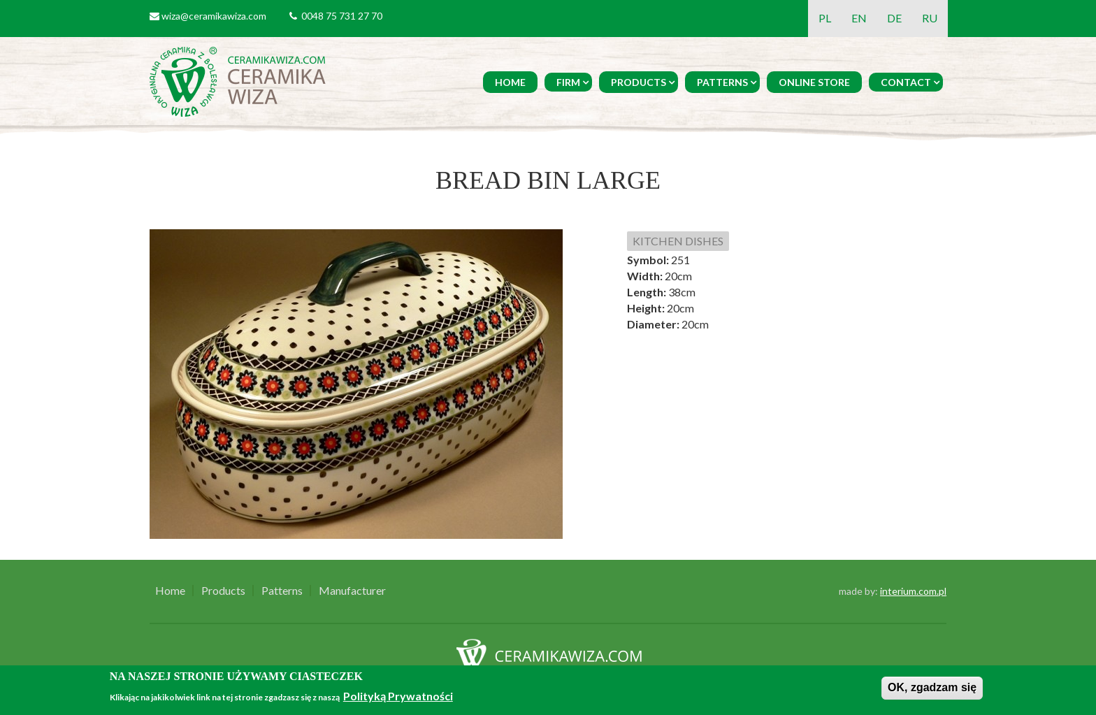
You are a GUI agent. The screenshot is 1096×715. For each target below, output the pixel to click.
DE (894, 17)
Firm (568, 82)
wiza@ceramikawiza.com (213, 16)
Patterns (722, 82)
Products (638, 82)
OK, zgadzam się (932, 687)
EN (859, 17)
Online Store (814, 82)
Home (510, 82)
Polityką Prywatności (398, 695)
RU (929, 17)
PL (825, 17)
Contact (906, 82)
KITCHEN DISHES (678, 240)
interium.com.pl (913, 591)
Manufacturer (352, 590)
